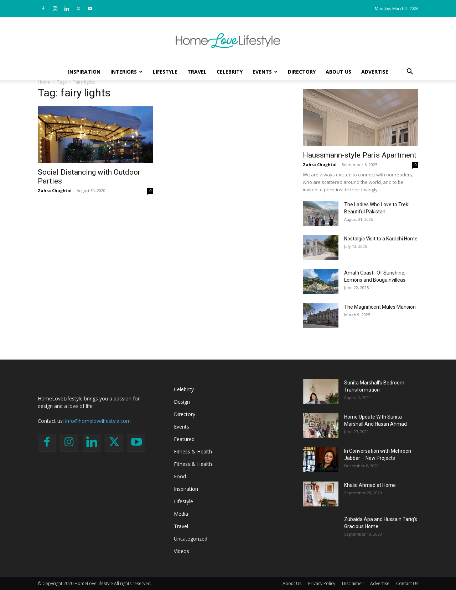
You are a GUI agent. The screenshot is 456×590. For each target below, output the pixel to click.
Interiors (126, 71)
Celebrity (230, 71)
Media (181, 513)
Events (265, 71)
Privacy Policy (321, 583)
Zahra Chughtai (55, 190)
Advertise (374, 71)
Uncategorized (190, 538)
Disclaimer (352, 583)
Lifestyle (165, 71)
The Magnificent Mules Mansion (380, 307)
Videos (181, 551)
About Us (338, 71)
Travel (197, 71)
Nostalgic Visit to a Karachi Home (381, 238)
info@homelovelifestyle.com (98, 421)
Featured (184, 439)
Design (182, 401)
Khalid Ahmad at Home (370, 485)
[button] (409, 72)
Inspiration (84, 71)
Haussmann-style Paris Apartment (359, 155)
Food (180, 476)
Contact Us (407, 583)
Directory (302, 71)
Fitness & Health (193, 451)
